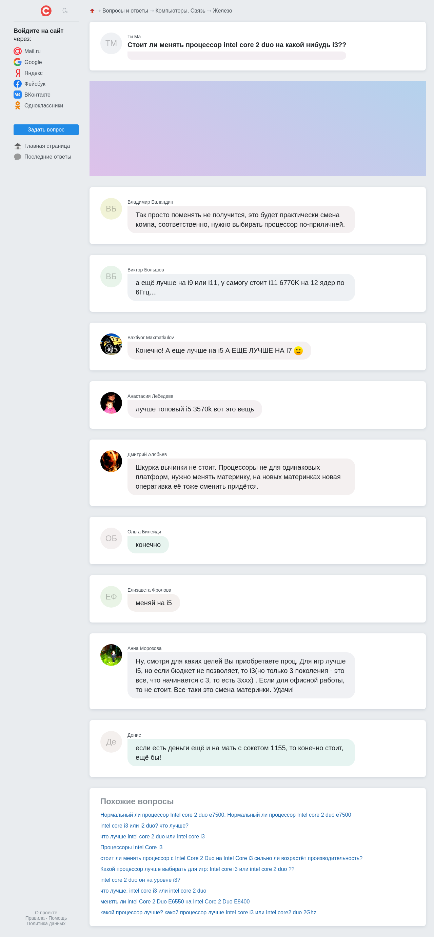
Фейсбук (29, 84)
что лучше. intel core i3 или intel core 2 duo (153, 891)
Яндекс (28, 73)
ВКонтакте (32, 94)
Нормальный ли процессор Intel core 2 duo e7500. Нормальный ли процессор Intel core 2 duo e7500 (225, 815)
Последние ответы (42, 157)
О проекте (46, 912)
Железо (222, 11)
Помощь (57, 918)
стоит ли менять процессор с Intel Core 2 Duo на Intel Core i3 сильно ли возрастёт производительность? (231, 858)
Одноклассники (38, 105)
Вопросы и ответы (125, 11)
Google (28, 62)
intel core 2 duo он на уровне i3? (140, 880)
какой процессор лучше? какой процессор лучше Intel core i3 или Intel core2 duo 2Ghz (208, 912)
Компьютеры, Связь (180, 11)
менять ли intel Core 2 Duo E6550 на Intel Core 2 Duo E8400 (175, 901)
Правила (35, 918)
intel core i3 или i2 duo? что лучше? (144, 826)
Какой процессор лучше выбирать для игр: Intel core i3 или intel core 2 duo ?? (197, 869)
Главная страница (42, 146)
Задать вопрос (46, 130)
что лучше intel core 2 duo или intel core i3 (152, 836)
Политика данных (46, 923)
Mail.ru (27, 51)
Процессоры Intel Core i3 (131, 847)
